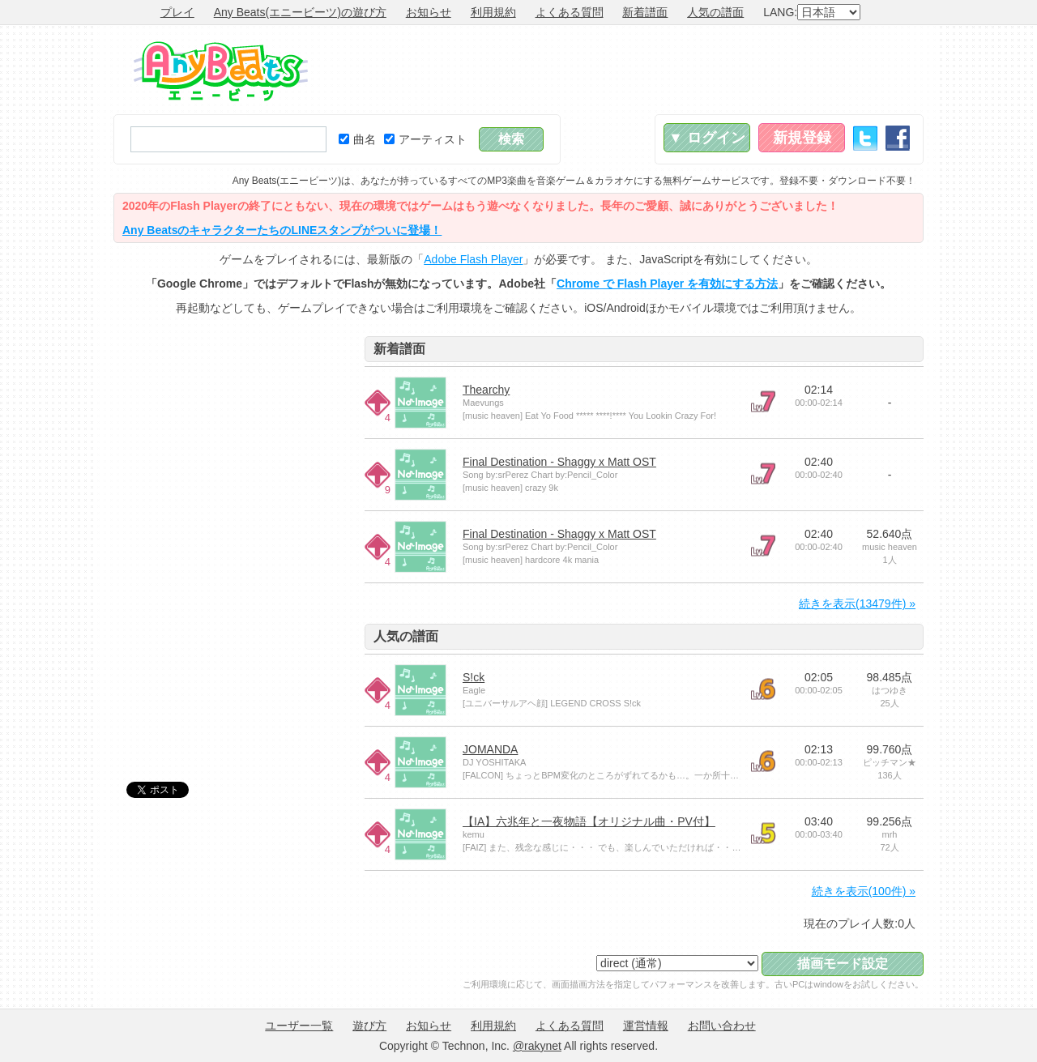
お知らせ (428, 12)
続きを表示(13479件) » (857, 603)
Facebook (898, 138)
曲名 (357, 139)
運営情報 (645, 1025)
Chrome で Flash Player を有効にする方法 (667, 283)
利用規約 (493, 12)
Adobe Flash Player (473, 259)
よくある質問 (570, 12)
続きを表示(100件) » (863, 891)
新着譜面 (645, 12)
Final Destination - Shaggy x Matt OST (559, 461)
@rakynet (537, 1045)
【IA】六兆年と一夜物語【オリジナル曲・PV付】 (589, 821)
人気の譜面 (715, 12)
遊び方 (369, 1025)
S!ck (473, 677)
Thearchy (486, 389)
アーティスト (425, 139)
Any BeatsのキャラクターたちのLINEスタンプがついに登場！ (282, 230)
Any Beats (221, 71)
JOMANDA (490, 749)
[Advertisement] (629, 69)
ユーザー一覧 (299, 1025)
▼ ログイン (706, 138)
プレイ (177, 12)
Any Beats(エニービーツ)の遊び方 (300, 12)
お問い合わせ (722, 1025)
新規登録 (802, 138)
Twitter (865, 138)
